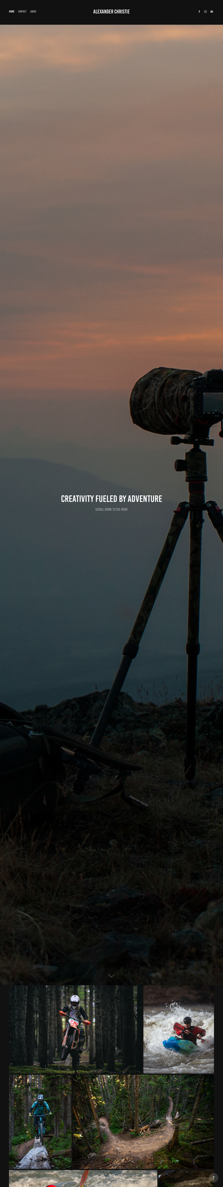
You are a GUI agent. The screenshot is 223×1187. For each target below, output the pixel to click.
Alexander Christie (111, 12)
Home (11, 11)
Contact (22, 11)
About (33, 11)
